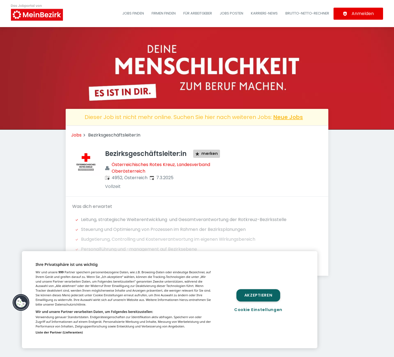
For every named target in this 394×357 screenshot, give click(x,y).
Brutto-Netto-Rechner (307, 13)
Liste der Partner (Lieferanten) (59, 332)
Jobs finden (133, 13)
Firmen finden (164, 13)
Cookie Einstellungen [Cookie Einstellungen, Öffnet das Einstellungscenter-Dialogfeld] (258, 309)
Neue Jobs (288, 117)
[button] (21, 302)
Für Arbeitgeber (197, 13)
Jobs (76, 135)
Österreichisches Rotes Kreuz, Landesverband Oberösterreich (161, 167)
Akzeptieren (258, 295)
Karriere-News (264, 13)
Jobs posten (231, 13)
